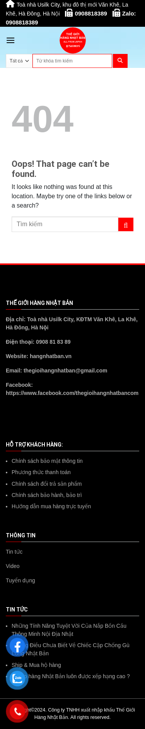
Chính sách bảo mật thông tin (47, 461)
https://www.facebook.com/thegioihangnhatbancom (72, 393)
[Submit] (125, 225)
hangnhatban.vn (51, 356)
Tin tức (14, 552)
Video (13, 566)
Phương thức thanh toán (41, 472)
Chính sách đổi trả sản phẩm (47, 484)
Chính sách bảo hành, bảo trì (47, 495)
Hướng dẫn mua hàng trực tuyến (51, 506)
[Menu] (10, 40)
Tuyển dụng (20, 580)
